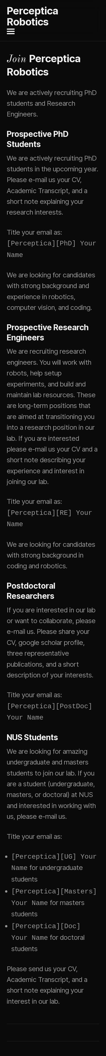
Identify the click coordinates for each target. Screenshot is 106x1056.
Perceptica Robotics (32, 16)
